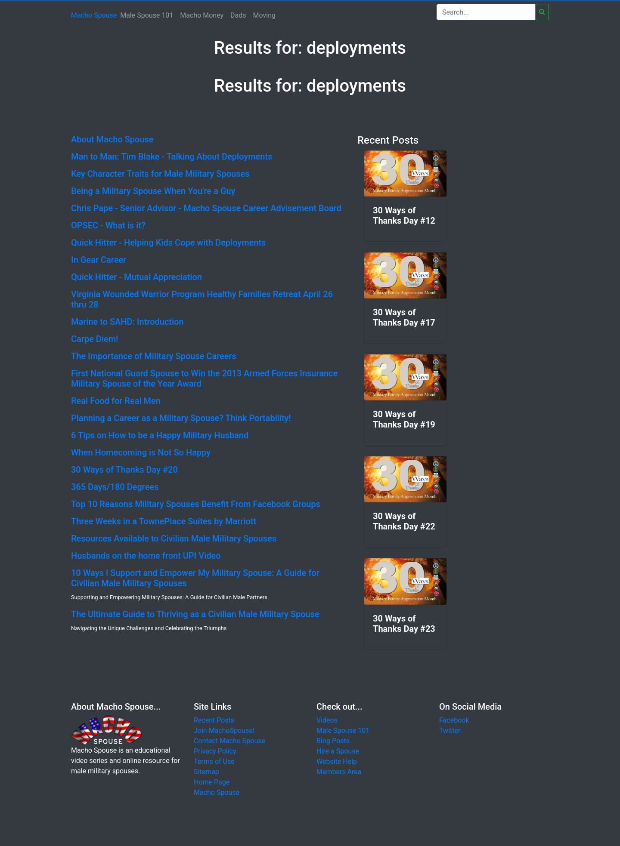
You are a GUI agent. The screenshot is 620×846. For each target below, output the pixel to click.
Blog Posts (333, 741)
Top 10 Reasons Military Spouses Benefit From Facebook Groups (195, 504)
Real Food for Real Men (116, 401)
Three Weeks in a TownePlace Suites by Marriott (163, 521)
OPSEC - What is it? (108, 225)
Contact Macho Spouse (229, 741)
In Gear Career (98, 260)
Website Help (336, 761)
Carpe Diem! (94, 339)
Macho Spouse (94, 15)
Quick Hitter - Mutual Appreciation (136, 277)
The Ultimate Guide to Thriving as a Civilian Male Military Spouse (195, 614)
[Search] (486, 12)
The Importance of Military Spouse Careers (153, 356)
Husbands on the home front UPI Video (146, 556)
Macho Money (201, 15)
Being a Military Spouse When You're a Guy (153, 191)
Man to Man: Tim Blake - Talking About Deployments (171, 156)
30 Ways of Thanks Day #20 (124, 470)
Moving (264, 15)
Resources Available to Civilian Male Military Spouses (173, 538)
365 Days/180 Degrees (114, 487)
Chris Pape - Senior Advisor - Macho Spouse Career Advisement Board (206, 208)
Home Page (211, 782)
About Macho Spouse (112, 139)
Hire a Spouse (337, 751)
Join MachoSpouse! (224, 730)
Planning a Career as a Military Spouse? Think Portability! (181, 418)
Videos (327, 720)
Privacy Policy (215, 751)
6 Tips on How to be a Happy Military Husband (159, 435)
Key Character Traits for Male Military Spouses (160, 174)
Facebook (454, 720)
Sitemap (206, 772)
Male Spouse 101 (146, 15)
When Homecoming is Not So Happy (141, 452)
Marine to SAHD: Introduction (127, 322)
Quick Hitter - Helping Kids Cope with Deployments (168, 242)
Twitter (449, 730)
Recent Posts (214, 720)
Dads (238, 15)
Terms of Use (214, 761)
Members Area (339, 772)
